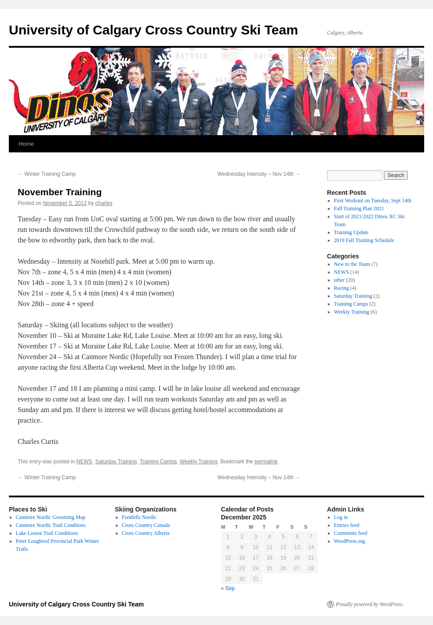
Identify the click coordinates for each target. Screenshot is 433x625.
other (339, 280)
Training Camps (158, 461)
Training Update (351, 232)
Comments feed (351, 533)
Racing (341, 288)
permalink (265, 461)
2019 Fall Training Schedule (364, 240)
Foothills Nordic (139, 517)
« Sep (228, 588)
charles (104, 203)
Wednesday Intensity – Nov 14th (258, 174)
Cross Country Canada (146, 525)
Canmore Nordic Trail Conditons (51, 525)
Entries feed (347, 525)
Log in (341, 517)
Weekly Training (198, 461)
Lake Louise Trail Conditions (47, 533)
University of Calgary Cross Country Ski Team (153, 30)
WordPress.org (349, 541)
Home (26, 143)
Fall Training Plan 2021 (359, 208)
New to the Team (352, 264)
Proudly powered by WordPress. (370, 604)
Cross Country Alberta (146, 533)
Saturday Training (116, 461)
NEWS (84, 461)
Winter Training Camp (47, 174)
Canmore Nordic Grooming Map (51, 517)
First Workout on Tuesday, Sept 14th (372, 200)
